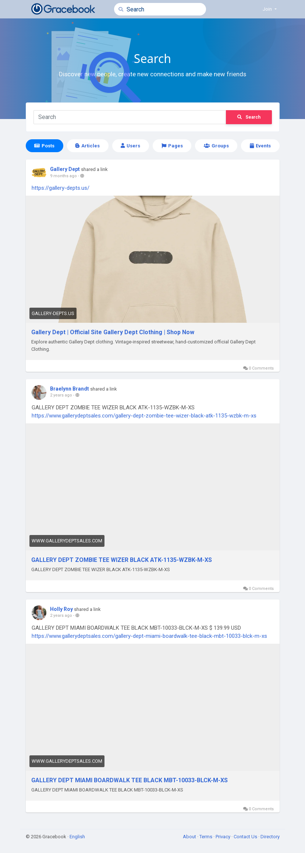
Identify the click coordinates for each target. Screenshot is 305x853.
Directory (270, 836)
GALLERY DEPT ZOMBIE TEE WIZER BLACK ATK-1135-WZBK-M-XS (121, 559)
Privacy (223, 836)
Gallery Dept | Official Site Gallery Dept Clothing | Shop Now (112, 332)
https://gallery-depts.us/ (60, 188)
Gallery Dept (65, 169)
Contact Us (246, 836)
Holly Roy (61, 609)
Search (248, 117)
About (190, 836)
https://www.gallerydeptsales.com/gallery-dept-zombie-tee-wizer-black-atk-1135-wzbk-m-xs (144, 415)
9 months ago (63, 176)
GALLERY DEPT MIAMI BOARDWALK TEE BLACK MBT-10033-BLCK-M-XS (129, 780)
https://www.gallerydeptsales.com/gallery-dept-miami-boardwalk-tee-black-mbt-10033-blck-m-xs (149, 636)
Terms (206, 836)
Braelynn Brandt (69, 389)
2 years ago (61, 395)
